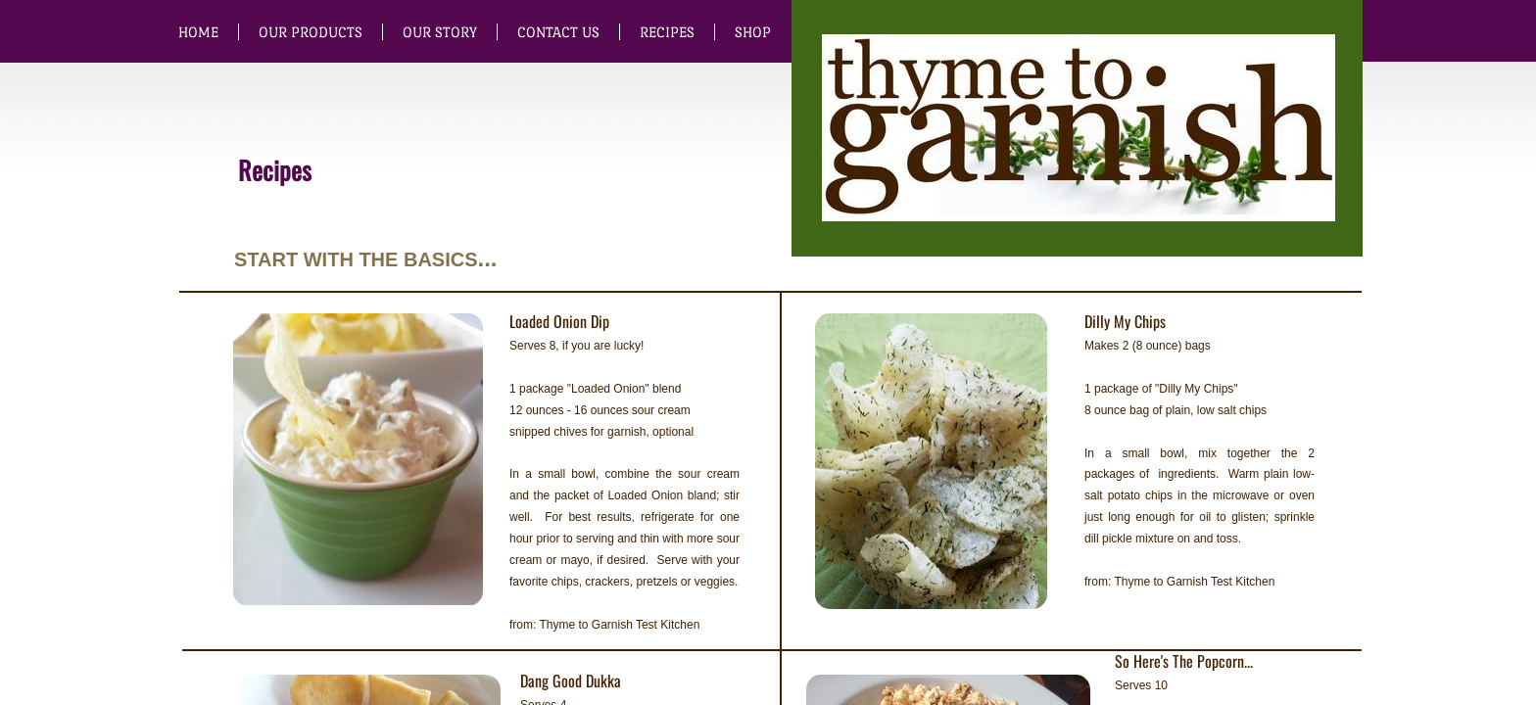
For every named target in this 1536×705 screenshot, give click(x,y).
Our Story (440, 32)
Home (198, 32)
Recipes (667, 32)
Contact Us (558, 32)
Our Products (310, 32)
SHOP (753, 32)
